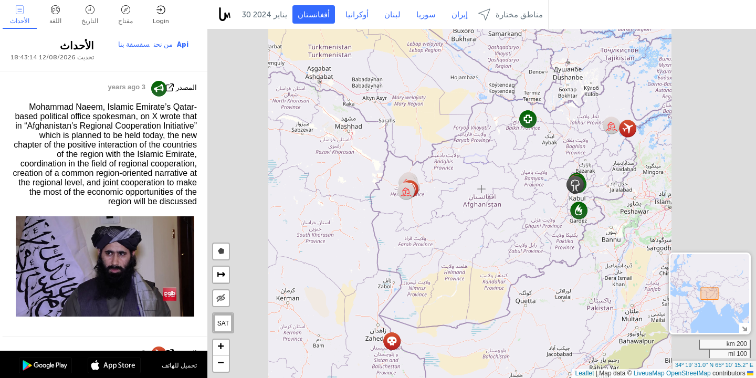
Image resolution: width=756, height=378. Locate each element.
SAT (223, 323)
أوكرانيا (357, 14)
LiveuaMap (649, 373)
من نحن (163, 44)
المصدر (186, 87)
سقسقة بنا (134, 44)
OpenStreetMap (688, 373)
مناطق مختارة (510, 14)
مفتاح (125, 15)
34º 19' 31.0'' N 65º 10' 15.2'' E (714, 365)
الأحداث (19, 15)
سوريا (426, 14)
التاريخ (89, 15)
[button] (406, 191)
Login (161, 15)
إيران (460, 14)
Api (182, 44)
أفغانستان (314, 14)
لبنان (392, 14)
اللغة (55, 15)
